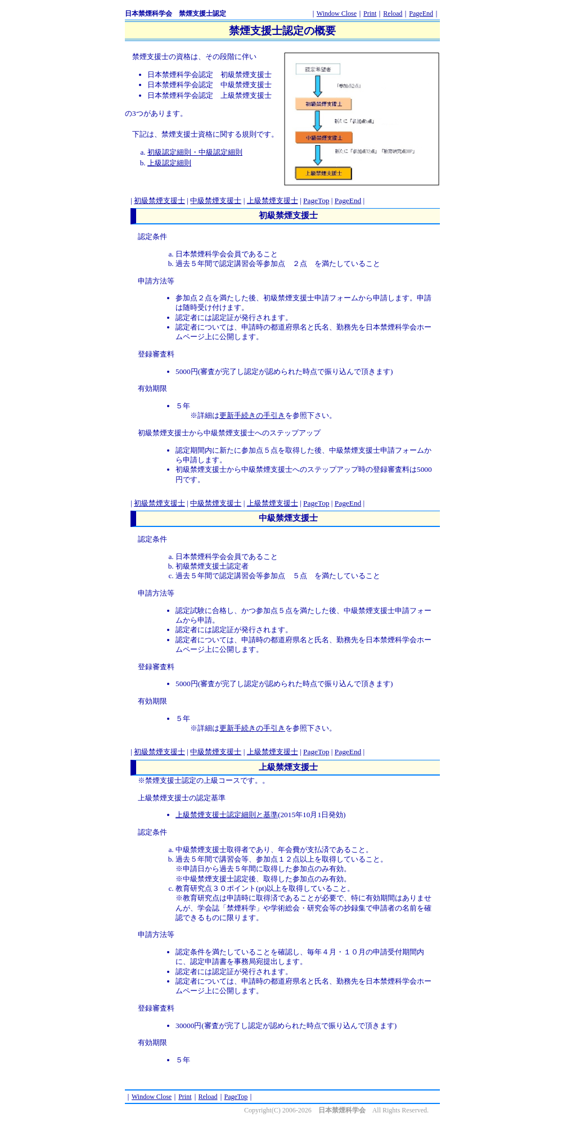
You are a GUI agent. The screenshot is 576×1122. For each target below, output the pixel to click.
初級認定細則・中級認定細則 (194, 152)
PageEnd (421, 13)
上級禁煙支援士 (272, 200)
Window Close (337, 13)
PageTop (316, 200)
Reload (392, 13)
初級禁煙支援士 (159, 200)
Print (369, 13)
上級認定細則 (169, 163)
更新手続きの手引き (252, 415)
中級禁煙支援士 (215, 200)
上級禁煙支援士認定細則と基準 (227, 814)
